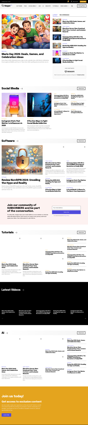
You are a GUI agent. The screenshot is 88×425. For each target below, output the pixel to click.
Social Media (65, 58)
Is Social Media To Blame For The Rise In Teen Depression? (61, 113)
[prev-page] (3, 319)
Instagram (65, 51)
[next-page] (85, 319)
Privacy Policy (66, 215)
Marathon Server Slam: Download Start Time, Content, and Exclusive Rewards (74, 30)
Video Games (65, 26)
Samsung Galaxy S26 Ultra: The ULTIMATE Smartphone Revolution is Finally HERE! (74, 38)
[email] (66, 208)
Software (64, 43)
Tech (63, 34)
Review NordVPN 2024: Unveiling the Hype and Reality (77, 97)
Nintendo (4, 51)
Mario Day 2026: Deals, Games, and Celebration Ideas (10, 266)
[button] (72, 6)
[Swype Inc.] (7, 6)
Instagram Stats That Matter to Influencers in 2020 (12, 123)
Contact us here (80, 74)
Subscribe (66, 212)
